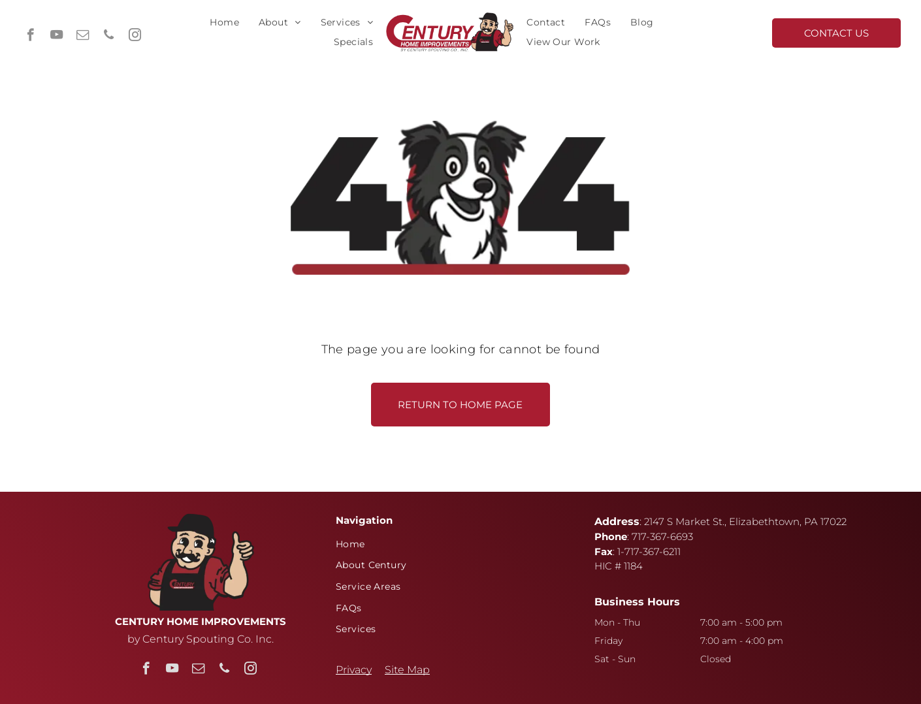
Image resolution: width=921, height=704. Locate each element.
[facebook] (30, 36)
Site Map (407, 670)
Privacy (354, 670)
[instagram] (134, 36)
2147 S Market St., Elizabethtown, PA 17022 (745, 521)
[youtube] (56, 36)
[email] (82, 36)
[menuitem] (224, 22)
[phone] (108, 36)
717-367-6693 (662, 536)
